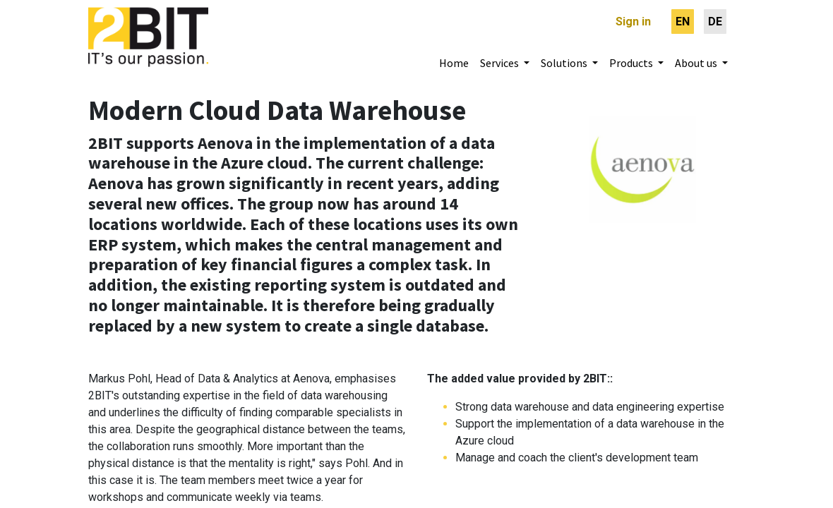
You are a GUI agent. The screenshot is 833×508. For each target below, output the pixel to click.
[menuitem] (682, 21)
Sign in (633, 21)
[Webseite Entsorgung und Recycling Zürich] (642, 157)
